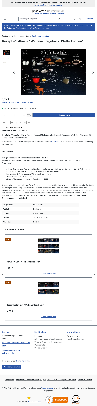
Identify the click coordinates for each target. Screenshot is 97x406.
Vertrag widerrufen (12, 367)
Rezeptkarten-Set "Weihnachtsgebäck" (25, 305)
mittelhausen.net (34, 401)
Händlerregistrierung (75, 339)
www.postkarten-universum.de (48, 5)
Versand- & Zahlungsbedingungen (48, 342)
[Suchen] (58, 19)
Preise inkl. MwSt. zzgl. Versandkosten (17, 102)
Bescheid (55, 142)
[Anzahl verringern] (4, 115)
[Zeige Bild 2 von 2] (55, 93)
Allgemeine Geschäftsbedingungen (48, 339)
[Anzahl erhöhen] (24, 115)
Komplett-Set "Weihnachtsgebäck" (23, 262)
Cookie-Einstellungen (42, 348)
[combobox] (37, 19)
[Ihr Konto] (79, 19)
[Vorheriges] (13, 72)
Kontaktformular (22, 361)
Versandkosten (47, 388)
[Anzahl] (14, 115)
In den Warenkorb (64, 115)
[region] (48, 72)
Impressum (38, 336)
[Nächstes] (93, 72)
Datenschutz (39, 345)
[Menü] (4, 19)
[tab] (7, 151)
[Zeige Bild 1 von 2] (52, 93)
